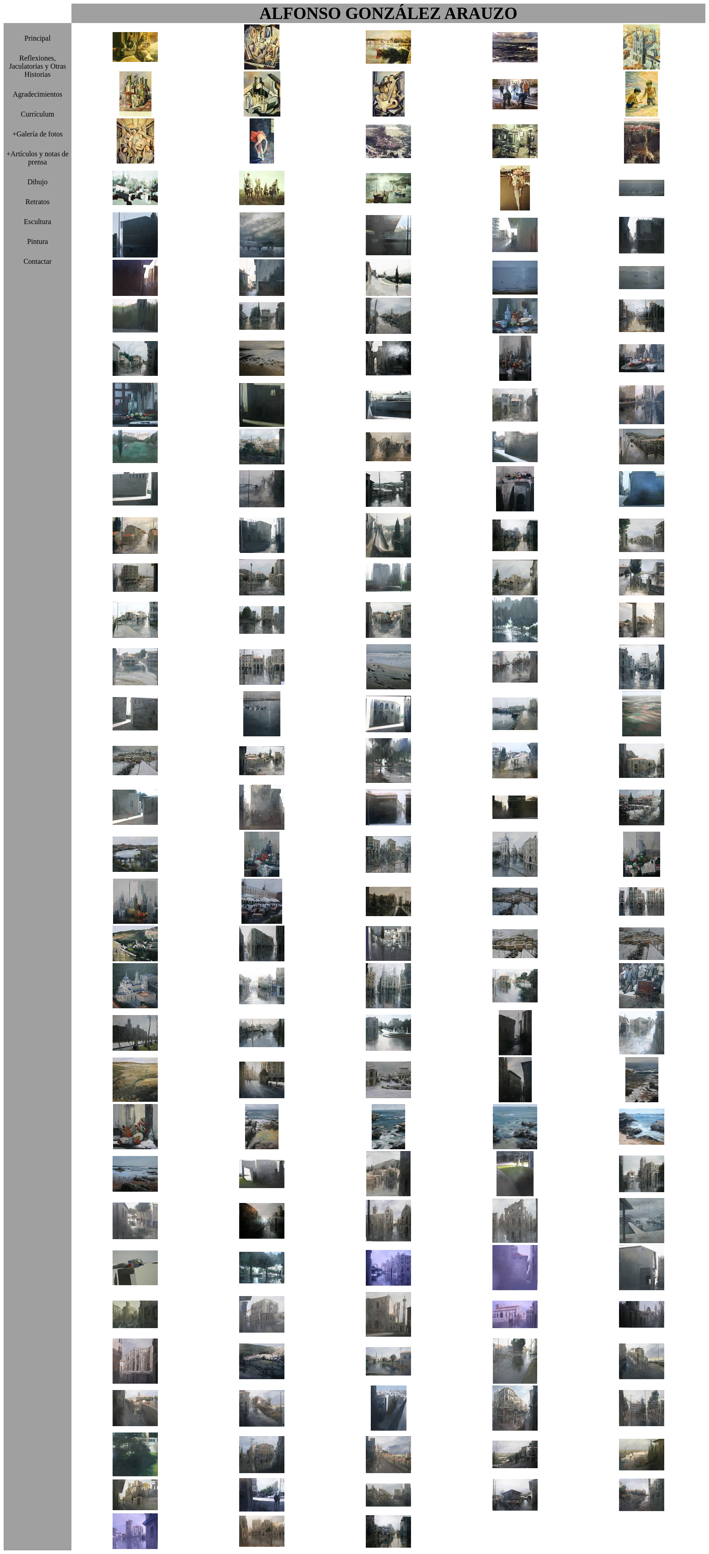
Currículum (37, 114)
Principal (37, 38)
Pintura (37, 241)
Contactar (38, 261)
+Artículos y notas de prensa (37, 158)
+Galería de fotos (37, 134)
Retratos (37, 202)
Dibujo (37, 182)
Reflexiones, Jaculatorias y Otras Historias (37, 66)
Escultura (37, 221)
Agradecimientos (37, 94)
